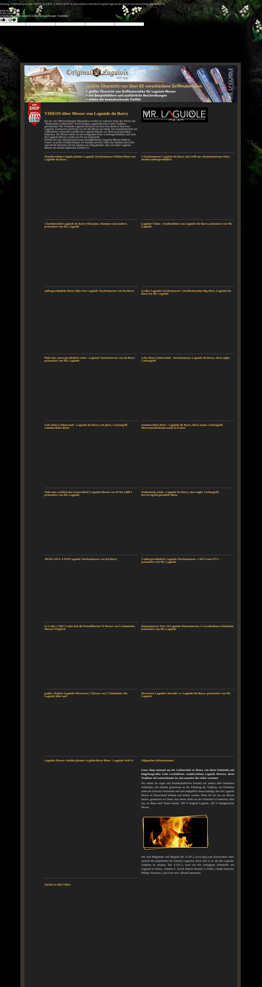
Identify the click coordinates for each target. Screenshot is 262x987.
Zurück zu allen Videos (57, 884)
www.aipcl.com (204, 856)
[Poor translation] (12, 19)
